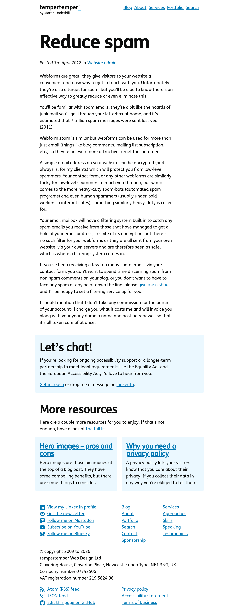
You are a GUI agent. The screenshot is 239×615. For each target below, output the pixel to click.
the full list (96, 429)
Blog (128, 8)
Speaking (172, 527)
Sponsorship (134, 540)
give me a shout (154, 285)
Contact (129, 534)
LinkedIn (125, 385)
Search (192, 8)
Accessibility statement (145, 596)
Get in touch (52, 385)
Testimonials (175, 534)
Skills (167, 520)
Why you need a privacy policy (151, 450)
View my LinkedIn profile (68, 507)
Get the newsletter (62, 514)
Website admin (102, 63)
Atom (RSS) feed (60, 589)
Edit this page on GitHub (67, 603)
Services (157, 8)
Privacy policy (135, 589)
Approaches (174, 514)
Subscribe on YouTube (65, 527)
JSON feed (54, 596)
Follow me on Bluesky (65, 534)
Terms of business (139, 603)
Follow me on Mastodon (67, 520)
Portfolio (175, 8)
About (140, 8)
